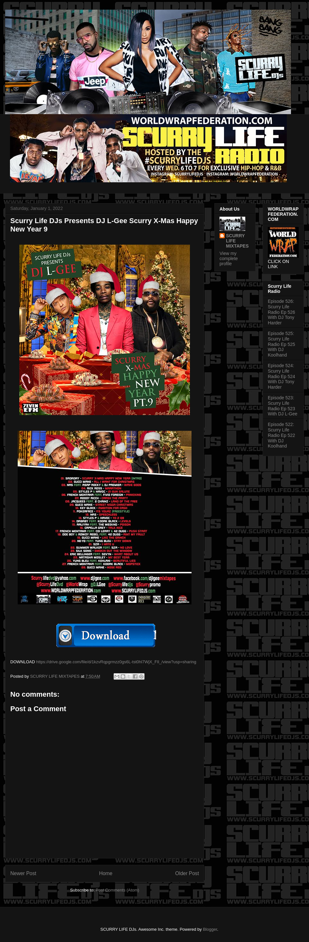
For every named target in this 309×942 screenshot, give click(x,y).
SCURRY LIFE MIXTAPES (237, 241)
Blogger (210, 929)
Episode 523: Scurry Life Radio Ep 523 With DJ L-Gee (282, 405)
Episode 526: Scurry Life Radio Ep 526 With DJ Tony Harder (281, 312)
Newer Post (23, 873)
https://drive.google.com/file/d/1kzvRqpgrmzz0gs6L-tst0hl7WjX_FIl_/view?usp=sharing (116, 661)
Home (106, 873)
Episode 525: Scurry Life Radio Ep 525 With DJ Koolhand (281, 344)
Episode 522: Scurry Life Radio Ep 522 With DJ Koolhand (281, 435)
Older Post (187, 873)
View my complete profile (229, 258)
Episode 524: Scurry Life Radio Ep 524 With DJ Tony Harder (281, 376)
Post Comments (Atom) (117, 890)
